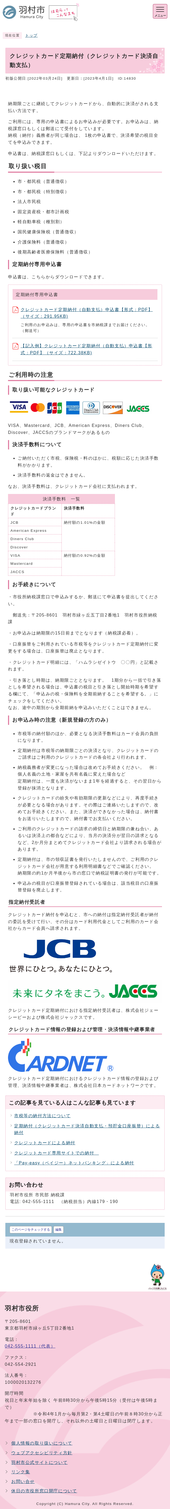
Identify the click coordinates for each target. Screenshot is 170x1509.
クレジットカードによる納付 (44, 1143)
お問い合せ (23, 1481)
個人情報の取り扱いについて (41, 1443)
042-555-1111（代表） (30, 1346)
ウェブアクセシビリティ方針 (41, 1453)
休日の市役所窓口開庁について (44, 1491)
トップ (31, 36)
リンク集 (20, 1472)
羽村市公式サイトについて (39, 1462)
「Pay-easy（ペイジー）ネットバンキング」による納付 (74, 1163)
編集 (58, 1229)
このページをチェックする (30, 1229)
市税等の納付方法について (42, 1115)
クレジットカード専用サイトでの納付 (56, 1153)
